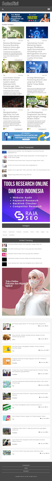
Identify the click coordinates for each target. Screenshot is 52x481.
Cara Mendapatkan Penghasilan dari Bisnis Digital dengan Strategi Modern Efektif (36, 115)
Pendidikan (11, 235)
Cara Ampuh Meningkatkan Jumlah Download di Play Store (27, 405)
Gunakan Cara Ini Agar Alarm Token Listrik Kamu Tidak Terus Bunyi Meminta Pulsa (29, 170)
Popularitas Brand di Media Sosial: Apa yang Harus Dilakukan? (23, 253)
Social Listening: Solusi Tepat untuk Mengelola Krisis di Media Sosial (25, 263)
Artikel (26, 468)
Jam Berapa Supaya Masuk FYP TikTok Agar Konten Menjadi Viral (28, 323)
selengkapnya (18, 60)
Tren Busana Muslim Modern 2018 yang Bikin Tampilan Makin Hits (25, 244)
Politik (37, 232)
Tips (4, 40)
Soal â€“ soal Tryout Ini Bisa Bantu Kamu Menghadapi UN (22, 165)
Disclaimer (26, 471)
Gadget (42, 232)
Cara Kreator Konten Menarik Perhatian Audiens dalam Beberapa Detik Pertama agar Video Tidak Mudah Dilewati (12, 82)
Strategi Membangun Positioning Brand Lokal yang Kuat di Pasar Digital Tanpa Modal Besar (37, 81)
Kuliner (32, 232)
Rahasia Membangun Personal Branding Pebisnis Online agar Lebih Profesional (12, 46)
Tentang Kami (26, 465)
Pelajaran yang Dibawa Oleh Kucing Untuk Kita (19, 174)
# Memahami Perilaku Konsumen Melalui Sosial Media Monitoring (24, 258)
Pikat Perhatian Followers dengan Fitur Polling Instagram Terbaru (28, 416)
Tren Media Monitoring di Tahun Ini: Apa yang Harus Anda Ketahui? (25, 249)
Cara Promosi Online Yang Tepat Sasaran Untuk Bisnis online (27, 451)
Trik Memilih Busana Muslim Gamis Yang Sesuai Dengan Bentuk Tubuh (26, 160)
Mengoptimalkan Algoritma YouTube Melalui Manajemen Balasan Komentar (11, 115)
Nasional (5, 235)
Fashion (5, 232)
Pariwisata (18, 232)
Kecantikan (25, 232)
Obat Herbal (11, 232)
